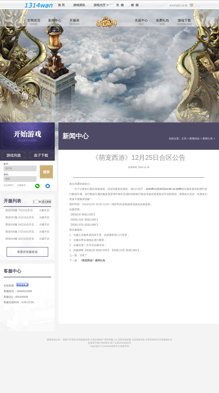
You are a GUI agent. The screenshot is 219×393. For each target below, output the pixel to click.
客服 (135, 5)
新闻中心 (54, 22)
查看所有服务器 (27, 251)
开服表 (74, 22)
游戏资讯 (79, 5)
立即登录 (46, 171)
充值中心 (141, 22)
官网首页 (33, 22)
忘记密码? (9, 185)
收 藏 (184, 5)
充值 (120, 5)
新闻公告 (208, 138)
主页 (184, 138)
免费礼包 (162, 22)
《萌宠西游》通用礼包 (92, 260)
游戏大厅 (100, 5)
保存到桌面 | (176, 5)
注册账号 (21, 185)
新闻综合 (194, 138)
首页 (61, 5)
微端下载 (184, 22)
